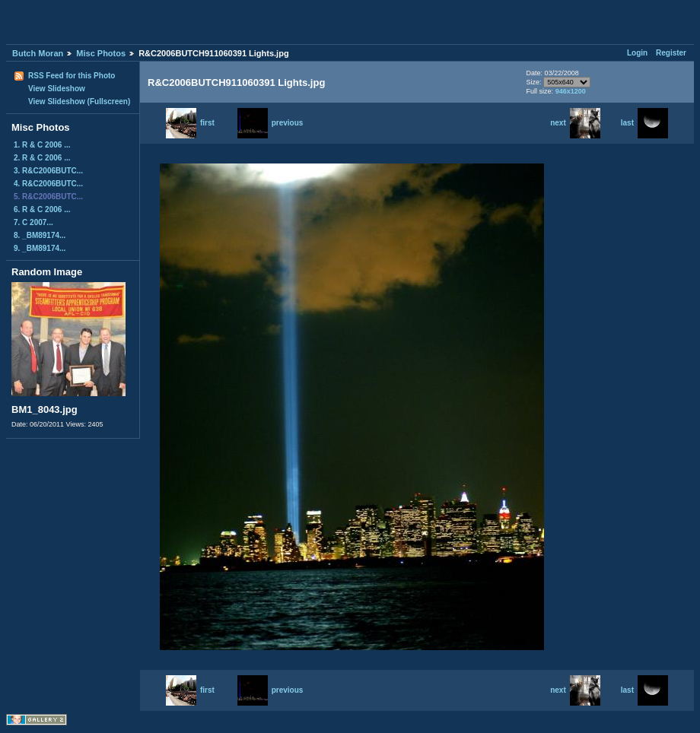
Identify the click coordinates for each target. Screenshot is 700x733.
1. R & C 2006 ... (42, 145)
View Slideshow (56, 88)
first (190, 123)
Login (637, 53)
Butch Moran (37, 53)
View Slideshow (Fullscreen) (79, 101)
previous (270, 123)
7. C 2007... (33, 222)
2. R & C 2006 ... (42, 158)
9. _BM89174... (39, 248)
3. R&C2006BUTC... (48, 171)
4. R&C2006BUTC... (48, 183)
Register (671, 53)
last (644, 123)
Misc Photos (101, 53)
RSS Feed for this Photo (71, 75)
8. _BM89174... (39, 235)
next (575, 123)
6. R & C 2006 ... (42, 209)
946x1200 (570, 91)
